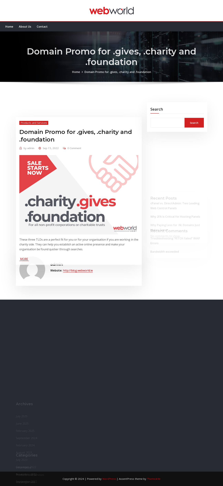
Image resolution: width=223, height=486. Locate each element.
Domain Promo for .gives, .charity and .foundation (118, 77)
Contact (42, 26)
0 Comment (74, 176)
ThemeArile (154, 478)
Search (156, 114)
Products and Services (34, 151)
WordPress (109, 478)
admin (29, 176)
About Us (25, 26)
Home (9, 26)
